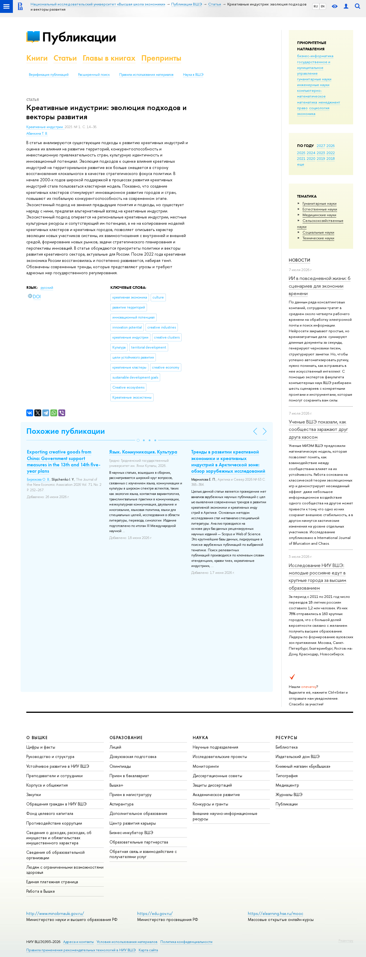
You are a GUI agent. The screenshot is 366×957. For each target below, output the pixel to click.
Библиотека (287, 747)
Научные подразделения (215, 747)
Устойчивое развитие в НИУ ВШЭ (57, 766)
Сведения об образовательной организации (55, 854)
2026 (331, 145)
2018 (331, 158)
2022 (331, 152)
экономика (306, 113)
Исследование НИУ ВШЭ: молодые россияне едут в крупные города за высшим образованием (317, 576)
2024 (311, 152)
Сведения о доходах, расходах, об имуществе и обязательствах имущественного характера (59, 837)
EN (323, 6)
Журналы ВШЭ (289, 794)
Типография (287, 775)
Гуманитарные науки (320, 203)
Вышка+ (117, 785)
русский (47, 287)
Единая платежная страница (52, 881)
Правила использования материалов (146, 74)
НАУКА (200, 737)
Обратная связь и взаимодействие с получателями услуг (143, 854)
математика (307, 102)
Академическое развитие (216, 794)
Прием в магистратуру (131, 794)
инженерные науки (313, 84)
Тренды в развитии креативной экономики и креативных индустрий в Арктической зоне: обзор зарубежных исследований (228, 461)
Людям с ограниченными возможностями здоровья (65, 869)
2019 (321, 158)
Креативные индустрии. (45, 127)
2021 (301, 158)
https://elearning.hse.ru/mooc (275, 913)
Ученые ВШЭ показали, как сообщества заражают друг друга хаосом (318, 429)
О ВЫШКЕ (37, 737)
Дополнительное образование (138, 813)
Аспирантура (122, 804)
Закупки (33, 794)
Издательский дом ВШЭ (298, 756)
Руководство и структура (50, 756)
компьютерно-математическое (311, 93)
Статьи (65, 58)
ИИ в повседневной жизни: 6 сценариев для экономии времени (320, 286)
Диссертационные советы (217, 775)
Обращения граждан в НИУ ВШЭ (56, 804)
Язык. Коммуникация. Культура (143, 452)
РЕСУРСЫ (286, 737)
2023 (321, 152)
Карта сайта (148, 950)
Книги (37, 58)
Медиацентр (287, 785)
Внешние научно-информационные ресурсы (225, 816)
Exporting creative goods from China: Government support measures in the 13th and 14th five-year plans (63, 461)
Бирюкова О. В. (38, 479)
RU (316, 6)
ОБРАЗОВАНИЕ (126, 737)
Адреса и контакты (78, 941)
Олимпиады (120, 766)
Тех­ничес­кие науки (318, 237)
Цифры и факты (40, 747)
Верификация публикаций (49, 74)
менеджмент (329, 102)
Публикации (79, 36)
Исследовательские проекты (220, 756)
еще (300, 164)
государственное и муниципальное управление (313, 67)
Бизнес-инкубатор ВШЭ (131, 832)
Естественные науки (320, 209)
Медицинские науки (319, 214)
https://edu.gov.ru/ (155, 913)
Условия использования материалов (127, 941)
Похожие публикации (65, 431)
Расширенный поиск (94, 74)
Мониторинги (206, 766)
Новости (299, 260)
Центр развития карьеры (133, 823)
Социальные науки (318, 232)
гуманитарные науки (314, 78)
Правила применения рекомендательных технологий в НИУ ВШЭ (81, 950)
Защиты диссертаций (212, 785)
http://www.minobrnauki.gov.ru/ (55, 913)
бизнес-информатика (315, 55)
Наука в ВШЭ (193, 74)
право (302, 107)
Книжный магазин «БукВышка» (303, 766)
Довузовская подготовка (133, 756)
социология (319, 107)
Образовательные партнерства (139, 842)
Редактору (346, 940)
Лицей (115, 747)
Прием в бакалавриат (129, 775)
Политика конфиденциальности (186, 941)
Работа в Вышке (40, 891)
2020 (311, 158)
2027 (321, 145)
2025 (301, 152)
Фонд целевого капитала (49, 813)
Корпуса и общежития (47, 785)
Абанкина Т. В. (37, 133)
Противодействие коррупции (54, 823)
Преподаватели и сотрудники (54, 775)
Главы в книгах (109, 58)
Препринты (161, 58)
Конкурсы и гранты (210, 804)
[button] (138, 440)
